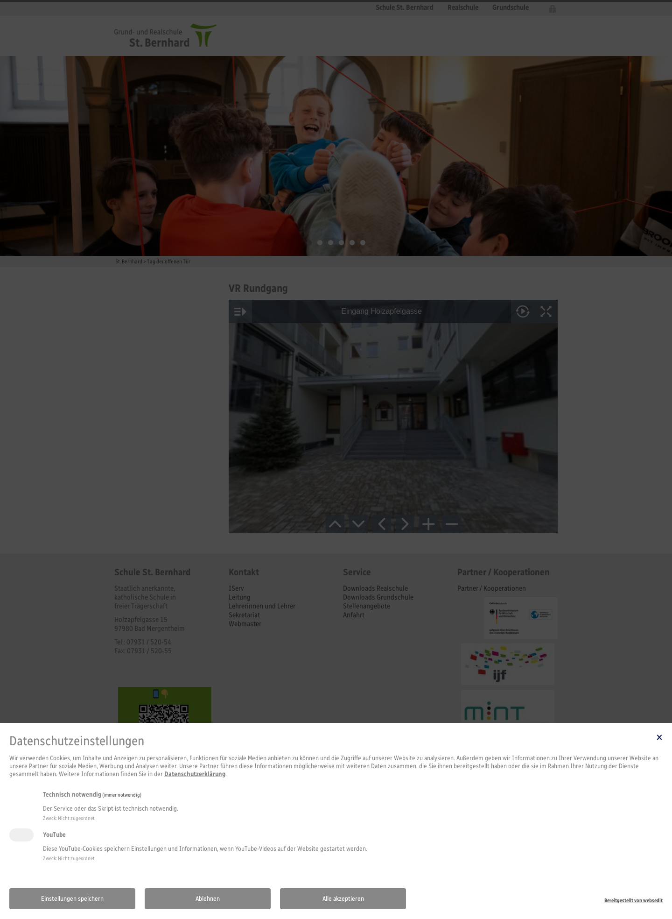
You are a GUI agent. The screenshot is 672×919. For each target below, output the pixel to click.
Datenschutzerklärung (194, 774)
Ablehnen (208, 899)
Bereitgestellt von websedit (633, 900)
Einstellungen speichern (72, 899)
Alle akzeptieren (343, 899)
